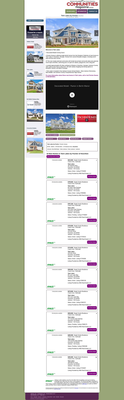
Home (32, 396)
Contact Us (93, 11)
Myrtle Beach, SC (50, 393)
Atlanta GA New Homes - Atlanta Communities (82, 4)
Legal (54, 396)
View (41, 65)
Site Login (62, 396)
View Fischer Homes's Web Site (75, 139)
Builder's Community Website (87, 139)
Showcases (70, 11)
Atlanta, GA (33, 393)
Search (55, 11)
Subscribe (35, 396)
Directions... (52, 135)
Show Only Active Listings (53, 156)
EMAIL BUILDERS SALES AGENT (67, 135)
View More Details (92, 176)
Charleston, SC (41, 393)
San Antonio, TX (35, 395)
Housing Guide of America (94, 395)
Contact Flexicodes (57, 388)
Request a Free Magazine (35, 9)
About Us (39, 396)
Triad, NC (42, 395)
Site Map (57, 396)
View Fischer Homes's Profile (63, 139)
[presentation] (48, 33)
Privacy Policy (49, 396)
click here (84, 383)
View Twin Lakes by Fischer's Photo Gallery (51, 139)
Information (81, 11)
